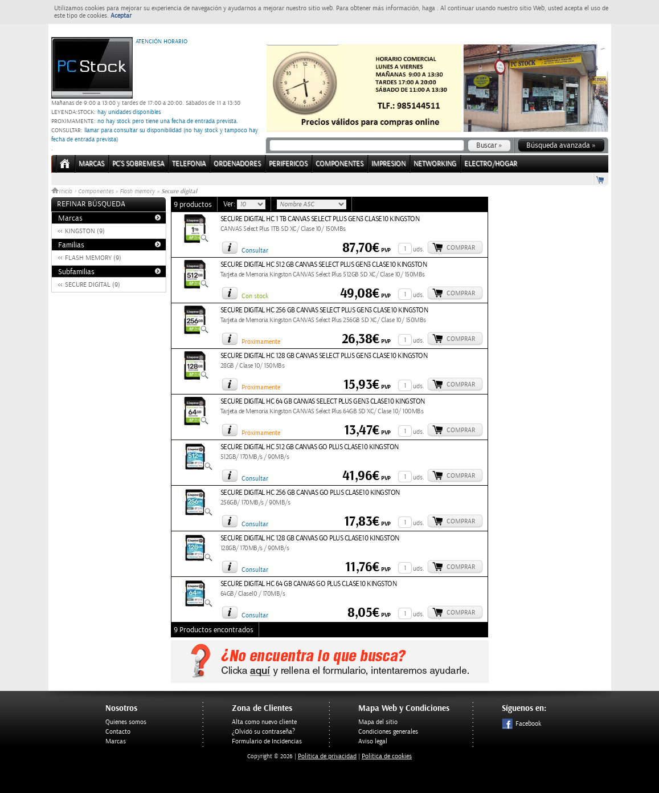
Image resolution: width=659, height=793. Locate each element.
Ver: (230, 204)
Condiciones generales (388, 731)
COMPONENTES (339, 164)
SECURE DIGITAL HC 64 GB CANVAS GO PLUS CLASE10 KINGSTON (308, 584)
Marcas (91, 164)
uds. (418, 249)
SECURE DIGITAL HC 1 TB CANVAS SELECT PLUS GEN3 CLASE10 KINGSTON (320, 219)
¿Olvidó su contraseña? (263, 731)
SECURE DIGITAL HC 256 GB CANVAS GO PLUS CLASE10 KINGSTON (310, 493)
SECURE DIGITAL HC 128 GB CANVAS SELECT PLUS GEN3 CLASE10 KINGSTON (324, 356)
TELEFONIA (189, 164)
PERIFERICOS (288, 164)
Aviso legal (372, 741)
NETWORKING (435, 164)
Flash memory (138, 191)
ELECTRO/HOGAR (490, 164)
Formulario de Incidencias (267, 741)
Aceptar (121, 15)
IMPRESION (388, 164)
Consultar (255, 250)
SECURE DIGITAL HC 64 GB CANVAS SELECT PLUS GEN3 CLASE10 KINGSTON (322, 401)
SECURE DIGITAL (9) (92, 284)
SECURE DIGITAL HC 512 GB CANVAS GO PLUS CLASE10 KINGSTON (309, 447)
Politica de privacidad (327, 756)
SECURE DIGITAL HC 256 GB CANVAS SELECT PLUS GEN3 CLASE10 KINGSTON (324, 310)
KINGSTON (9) (85, 231)
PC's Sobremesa (138, 164)
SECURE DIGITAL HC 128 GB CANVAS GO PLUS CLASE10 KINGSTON (309, 538)
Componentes (95, 191)
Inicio (62, 191)
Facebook (521, 723)
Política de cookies (387, 756)
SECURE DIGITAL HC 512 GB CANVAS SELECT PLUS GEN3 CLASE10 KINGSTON (323, 265)
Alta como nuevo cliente (264, 722)
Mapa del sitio (378, 722)
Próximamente (261, 341)
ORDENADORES (237, 164)
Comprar (461, 247)
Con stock (255, 296)
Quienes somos (125, 722)
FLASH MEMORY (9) (93, 258)
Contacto (117, 731)
